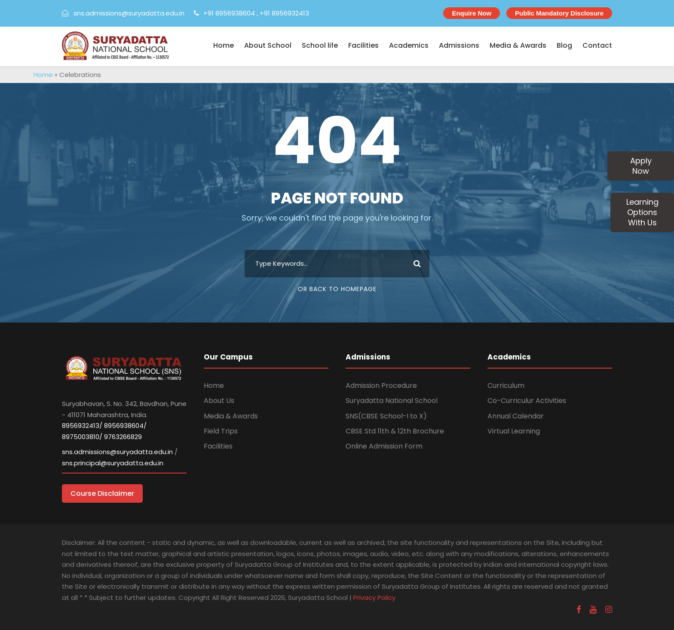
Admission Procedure (381, 385)
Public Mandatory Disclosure (559, 13)
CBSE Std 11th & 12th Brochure (395, 431)
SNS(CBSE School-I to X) (386, 416)
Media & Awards (518, 45)
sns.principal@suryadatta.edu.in (112, 462)
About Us (219, 401)
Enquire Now (471, 13)
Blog (564, 45)
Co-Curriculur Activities (526, 401)
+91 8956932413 (284, 13)
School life (320, 45)
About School (267, 45)
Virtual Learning (513, 431)
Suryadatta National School (392, 401)
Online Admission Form (384, 446)
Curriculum (505, 385)
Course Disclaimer (102, 493)
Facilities (363, 45)
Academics (409, 45)
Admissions (459, 45)
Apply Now (641, 165)
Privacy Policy (374, 597)
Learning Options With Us (642, 212)
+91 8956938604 (229, 13)
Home (223, 45)
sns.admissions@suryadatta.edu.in (129, 13)
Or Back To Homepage (337, 289)
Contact (597, 45)
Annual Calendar (515, 416)
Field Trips (221, 431)
